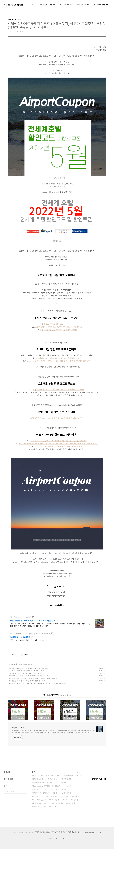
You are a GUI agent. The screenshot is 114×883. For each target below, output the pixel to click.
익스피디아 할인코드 (40, 833)
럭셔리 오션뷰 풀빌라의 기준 (22, 671)
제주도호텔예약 (55, 833)
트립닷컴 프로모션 (83, 4)
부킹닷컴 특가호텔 (66, 4)
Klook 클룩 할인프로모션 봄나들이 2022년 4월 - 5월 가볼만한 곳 (27, 710)
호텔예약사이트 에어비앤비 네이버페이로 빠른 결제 (32, 654)
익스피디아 (69, 820)
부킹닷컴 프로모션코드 (54, 830)
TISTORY (57, 872)
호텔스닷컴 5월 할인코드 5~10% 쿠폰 (58, 323)
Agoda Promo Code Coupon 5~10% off (58, 358)
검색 (24, 825)
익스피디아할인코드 (50, 823)
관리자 (65, 872)
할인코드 (63, 823)
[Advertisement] (57, 630)
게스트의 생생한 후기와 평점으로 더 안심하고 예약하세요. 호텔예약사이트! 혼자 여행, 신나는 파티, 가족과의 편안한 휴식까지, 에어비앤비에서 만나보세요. (50, 658)
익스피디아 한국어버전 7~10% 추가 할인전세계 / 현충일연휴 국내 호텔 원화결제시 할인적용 (58, 443)
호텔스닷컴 (36, 823)
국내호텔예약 (57, 820)
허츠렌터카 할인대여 (101, 4)
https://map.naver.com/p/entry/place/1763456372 (30, 667)
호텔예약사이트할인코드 (41, 827)
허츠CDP (53, 840)
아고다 (66, 833)
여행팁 (50, 816)
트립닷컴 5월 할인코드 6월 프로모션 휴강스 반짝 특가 (24, 707)
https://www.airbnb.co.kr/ (20, 651)
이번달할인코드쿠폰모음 (72, 809)
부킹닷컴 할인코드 (73, 837)
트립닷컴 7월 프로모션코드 (76, 866)
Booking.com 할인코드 (41, 820)
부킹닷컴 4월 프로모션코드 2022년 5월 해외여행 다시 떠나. (26, 715)
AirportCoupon (74, 865)
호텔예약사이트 (38, 813)
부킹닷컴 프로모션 (67, 813)
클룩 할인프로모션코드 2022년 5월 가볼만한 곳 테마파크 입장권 (27, 702)
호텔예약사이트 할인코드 (41, 837)
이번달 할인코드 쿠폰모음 (46, 4)
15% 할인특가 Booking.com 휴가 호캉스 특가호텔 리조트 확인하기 (56, 417)
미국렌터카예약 (52, 813)
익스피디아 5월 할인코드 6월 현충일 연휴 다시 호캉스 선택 (25, 705)
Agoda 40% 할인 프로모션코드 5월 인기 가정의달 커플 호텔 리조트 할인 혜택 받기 (58, 361)
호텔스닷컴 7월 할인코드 (46, 866)
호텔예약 (56, 827)
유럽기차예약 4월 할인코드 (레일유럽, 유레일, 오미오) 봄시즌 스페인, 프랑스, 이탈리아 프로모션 (36, 717)
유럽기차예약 (66, 827)
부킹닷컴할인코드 (39, 816)
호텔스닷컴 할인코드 (40, 840)
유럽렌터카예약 (61, 816)
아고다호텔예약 (58, 837)
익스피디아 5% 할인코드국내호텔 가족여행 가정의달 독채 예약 (59, 440)
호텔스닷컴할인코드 (72, 830)
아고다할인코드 (38, 830)
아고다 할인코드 (38, 809)
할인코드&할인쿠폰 (15, 698)
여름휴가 (75, 833)
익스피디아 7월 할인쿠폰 (61, 866)
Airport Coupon (13, 4)
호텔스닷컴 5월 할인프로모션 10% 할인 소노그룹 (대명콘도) (58, 326)
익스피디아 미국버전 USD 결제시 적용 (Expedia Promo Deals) (58, 446)
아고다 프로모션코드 (54, 809)
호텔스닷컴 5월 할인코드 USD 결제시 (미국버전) (58, 329)
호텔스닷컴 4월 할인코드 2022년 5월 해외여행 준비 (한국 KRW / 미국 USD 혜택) (32, 712)
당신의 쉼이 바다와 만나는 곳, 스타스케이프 (27, 674)
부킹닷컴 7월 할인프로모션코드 (93, 866)
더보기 (79, 806)
